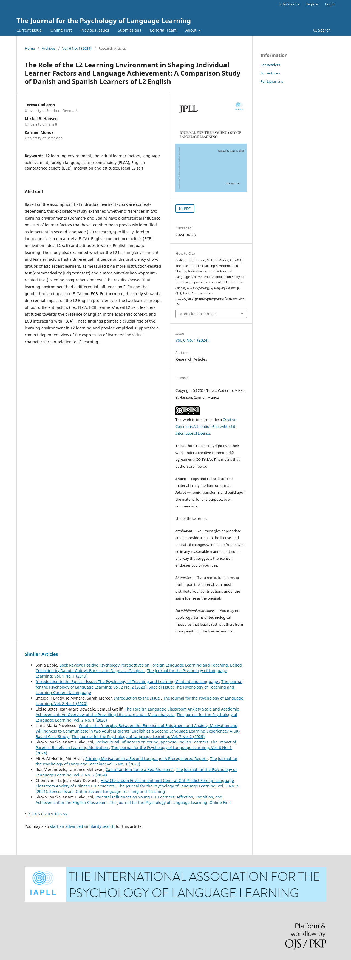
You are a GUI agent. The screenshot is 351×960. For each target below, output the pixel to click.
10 (56, 814)
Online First (61, 30)
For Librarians (272, 81)
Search (322, 30)
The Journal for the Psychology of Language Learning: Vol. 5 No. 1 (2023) (136, 761)
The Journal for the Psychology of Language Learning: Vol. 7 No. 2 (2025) (138, 736)
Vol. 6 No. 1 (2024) (77, 48)
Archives (48, 48)
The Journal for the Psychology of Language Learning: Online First (170, 802)
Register (312, 4)
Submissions (129, 30)
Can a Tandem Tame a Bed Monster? (140, 769)
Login (330, 4)
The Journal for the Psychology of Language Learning (103, 20)
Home (30, 48)
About (191, 30)
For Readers (270, 64)
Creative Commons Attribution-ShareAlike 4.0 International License (206, 426)
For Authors (270, 73)
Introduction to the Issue (137, 698)
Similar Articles (41, 654)
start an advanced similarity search (82, 826)
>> (65, 814)
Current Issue (29, 30)
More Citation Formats (197, 313)
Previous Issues (95, 30)
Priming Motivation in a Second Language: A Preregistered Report (146, 758)
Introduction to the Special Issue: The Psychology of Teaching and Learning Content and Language (127, 681)
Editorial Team (163, 30)
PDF (187, 208)
